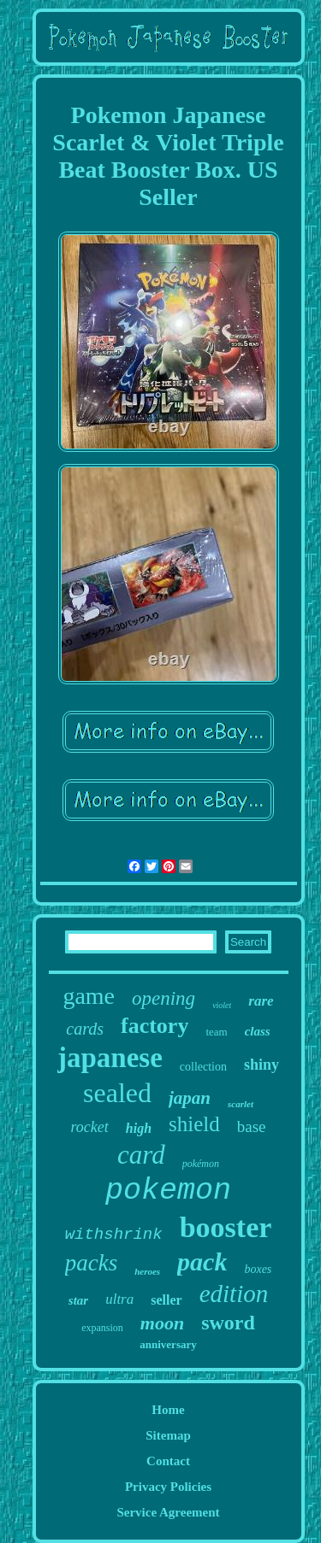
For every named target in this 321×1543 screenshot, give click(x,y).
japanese (110, 1057)
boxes (257, 1269)
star (78, 1300)
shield (194, 1123)
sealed (117, 1092)
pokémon (200, 1164)
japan (190, 1098)
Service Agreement (167, 1512)
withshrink (114, 1234)
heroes (147, 1271)
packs (91, 1263)
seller (166, 1300)
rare (260, 1001)
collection (203, 1066)
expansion (102, 1328)
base (251, 1126)
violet (221, 1005)
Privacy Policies (168, 1486)
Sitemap (168, 1435)
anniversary (168, 1344)
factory (154, 1025)
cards (85, 1028)
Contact (168, 1461)
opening (163, 998)
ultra (119, 1299)
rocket (89, 1126)
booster (226, 1227)
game (88, 996)
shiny (261, 1064)
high (139, 1128)
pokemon (168, 1191)
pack (202, 1261)
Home (168, 1410)
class (257, 1031)
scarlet (240, 1104)
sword (228, 1322)
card (141, 1155)
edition (234, 1293)
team (216, 1031)
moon (162, 1323)
